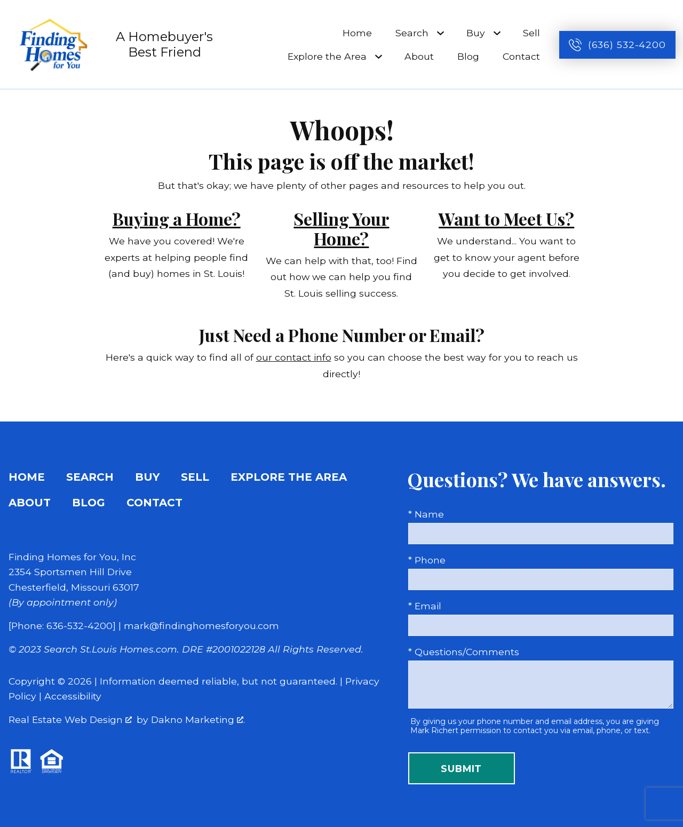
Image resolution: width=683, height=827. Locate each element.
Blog (468, 56)
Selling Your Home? (341, 228)
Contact (521, 56)
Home (357, 32)
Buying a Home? (177, 218)
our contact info (293, 357)
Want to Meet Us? (506, 218)
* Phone (427, 560)
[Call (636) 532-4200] (617, 45)
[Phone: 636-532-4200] (62, 625)
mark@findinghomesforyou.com (201, 625)
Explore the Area (289, 477)
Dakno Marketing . (198, 719)
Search (90, 477)
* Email (424, 605)
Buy (147, 477)
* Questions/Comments (463, 651)
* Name (426, 514)
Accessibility (72, 696)
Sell (531, 32)
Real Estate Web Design (70, 719)
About (419, 56)
